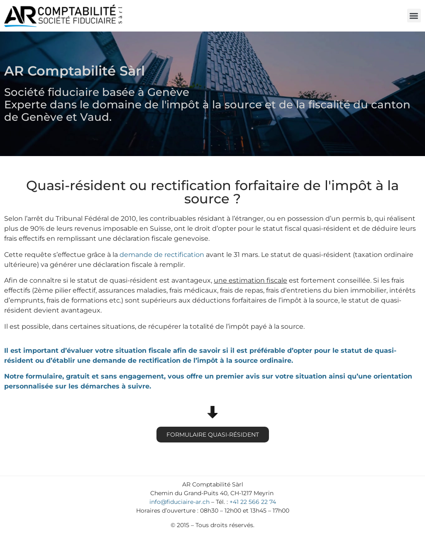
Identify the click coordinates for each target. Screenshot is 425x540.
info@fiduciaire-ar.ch (179, 502)
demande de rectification (162, 255)
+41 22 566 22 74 (253, 502)
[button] (414, 15)
